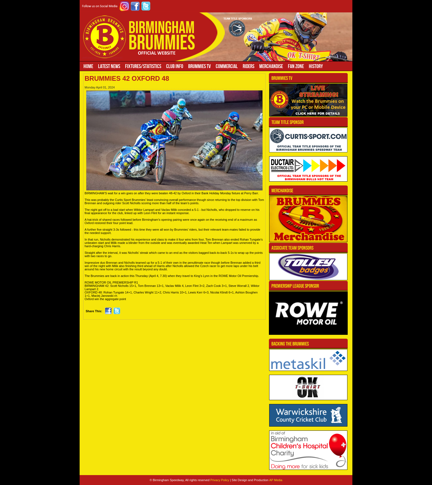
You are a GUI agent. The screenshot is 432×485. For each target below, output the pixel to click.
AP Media (275, 480)
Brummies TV (199, 66)
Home (88, 66)
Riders (248, 66)
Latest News (109, 66)
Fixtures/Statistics (143, 66)
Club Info (174, 66)
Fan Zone (296, 66)
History (316, 66)
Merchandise (271, 66)
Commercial (227, 66)
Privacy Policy (219, 480)
